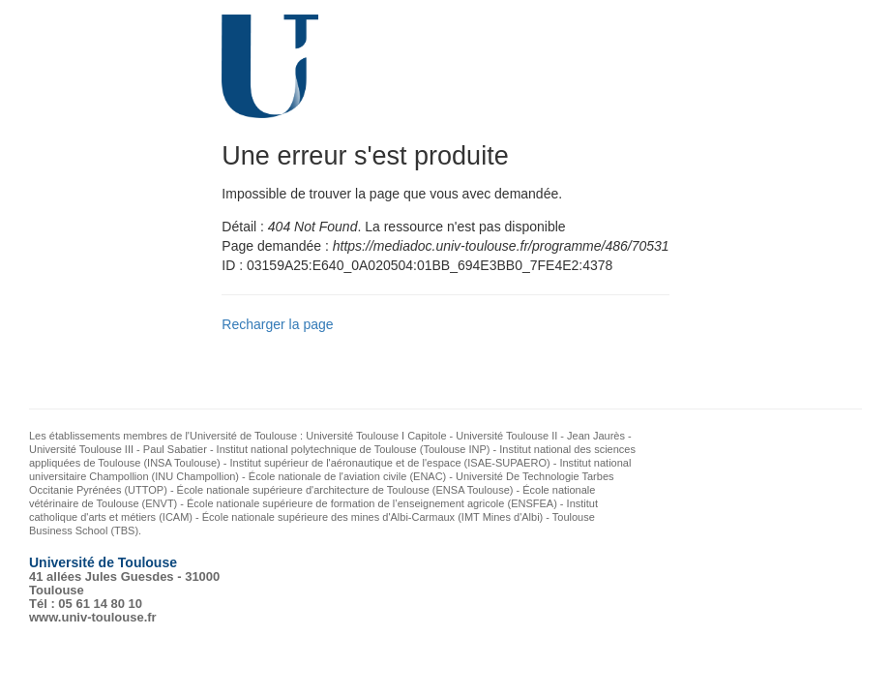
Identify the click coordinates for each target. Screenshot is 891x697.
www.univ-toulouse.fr (93, 617)
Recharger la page (277, 324)
